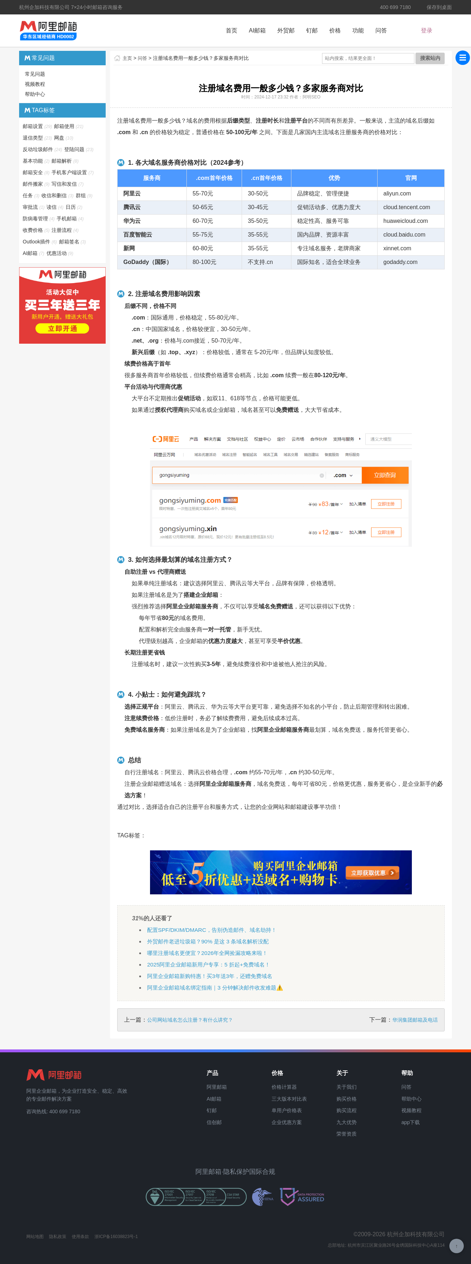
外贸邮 (286, 30)
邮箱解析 (65, 161)
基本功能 (36, 161)
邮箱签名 (73, 242)
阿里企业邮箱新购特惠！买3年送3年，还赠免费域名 (214, 976)
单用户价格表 (287, 1110)
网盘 (64, 138)
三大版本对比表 (289, 1099)
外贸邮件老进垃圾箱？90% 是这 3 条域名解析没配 (211, 941)
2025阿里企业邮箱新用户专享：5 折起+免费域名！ (212, 964)
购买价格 (346, 1099)
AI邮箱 (257, 30)
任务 (31, 195)
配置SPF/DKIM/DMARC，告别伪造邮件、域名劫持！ (215, 930)
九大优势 (346, 1122)
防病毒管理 (39, 218)
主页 (128, 58)
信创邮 (214, 1122)
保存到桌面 (435, 7)
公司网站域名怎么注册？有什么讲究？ (190, 1020)
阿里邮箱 (217, 1087)
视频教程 (35, 84)
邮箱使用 (69, 126)
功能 (358, 30)
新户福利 (435, 31)
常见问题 (35, 74)
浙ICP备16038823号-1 (116, 1236)
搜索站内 (430, 58)
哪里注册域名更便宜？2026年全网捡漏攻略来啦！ (211, 953)
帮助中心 (35, 94)
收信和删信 (57, 195)
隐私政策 (57, 1236)
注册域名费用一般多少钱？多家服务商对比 (202, 58)
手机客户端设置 (73, 172)
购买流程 (346, 1110)
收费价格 (36, 230)
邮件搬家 (36, 184)
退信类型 (38, 138)
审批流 (34, 207)
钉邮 (312, 30)
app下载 (410, 1122)
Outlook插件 (40, 242)
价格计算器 (284, 1087)
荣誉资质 (346, 1134)
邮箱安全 (36, 172)
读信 (55, 207)
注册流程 (65, 230)
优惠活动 (60, 253)
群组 (84, 195)
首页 (231, 30)
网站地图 (35, 1236)
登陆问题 (79, 149)
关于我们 (346, 1087)
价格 (335, 30)
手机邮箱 (70, 218)
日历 (74, 207)
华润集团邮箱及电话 (415, 1020)
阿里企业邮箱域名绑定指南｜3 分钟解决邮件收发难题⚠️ (219, 988)
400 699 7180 (391, 7)
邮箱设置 (38, 126)
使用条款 (80, 1236)
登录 (410, 31)
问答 (381, 30)
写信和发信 (68, 184)
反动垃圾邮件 (43, 149)
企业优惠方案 (287, 1122)
